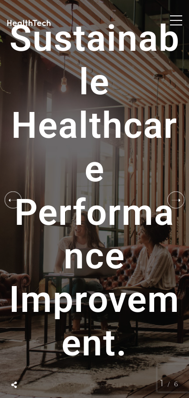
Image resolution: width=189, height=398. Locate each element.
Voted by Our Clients (94, 386)
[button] (175, 200)
